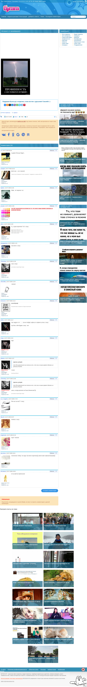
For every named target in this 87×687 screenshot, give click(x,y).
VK (29, 1)
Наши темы (77, 43)
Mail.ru (40, 1)
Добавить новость (33, 16)
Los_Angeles (4, 399)
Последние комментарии (53, 16)
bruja (2, 338)
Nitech (15, 116)
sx (1, 150)
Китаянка (3, 471)
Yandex (44, 1)
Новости (64, 42)
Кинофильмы (78, 39)
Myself (2, 417)
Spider (2, 188)
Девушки (76, 37)
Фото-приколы (6, 112)
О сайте (3, 669)
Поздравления (78, 45)
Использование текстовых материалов (12, 678)
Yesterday (3, 261)
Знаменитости (66, 39)
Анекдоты (77, 36)
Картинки (64, 40)
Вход (2, 1)
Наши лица (65, 43)
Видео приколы (78, 34)
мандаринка (4, 243)
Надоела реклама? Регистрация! (17, 16)
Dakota (2, 358)
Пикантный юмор (67, 37)
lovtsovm (3, 301)
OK (33, 1)
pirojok (2, 206)
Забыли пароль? (7, 1)
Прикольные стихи (79, 42)
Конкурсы (64, 45)
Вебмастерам (52, 669)
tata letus (3, 453)
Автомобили (77, 40)
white (2, 320)
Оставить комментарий (49, 490)
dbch (2, 224)
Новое (42, 16)
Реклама (74, 1)
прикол (15, 112)
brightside (3, 435)
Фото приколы (66, 34)
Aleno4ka (3, 281)
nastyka (3, 168)
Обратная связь (80, 1)
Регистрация (15, 1)
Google (36, 1)
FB (31, 1)
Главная (3, 16)
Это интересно (66, 36)
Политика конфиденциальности (17, 669)
